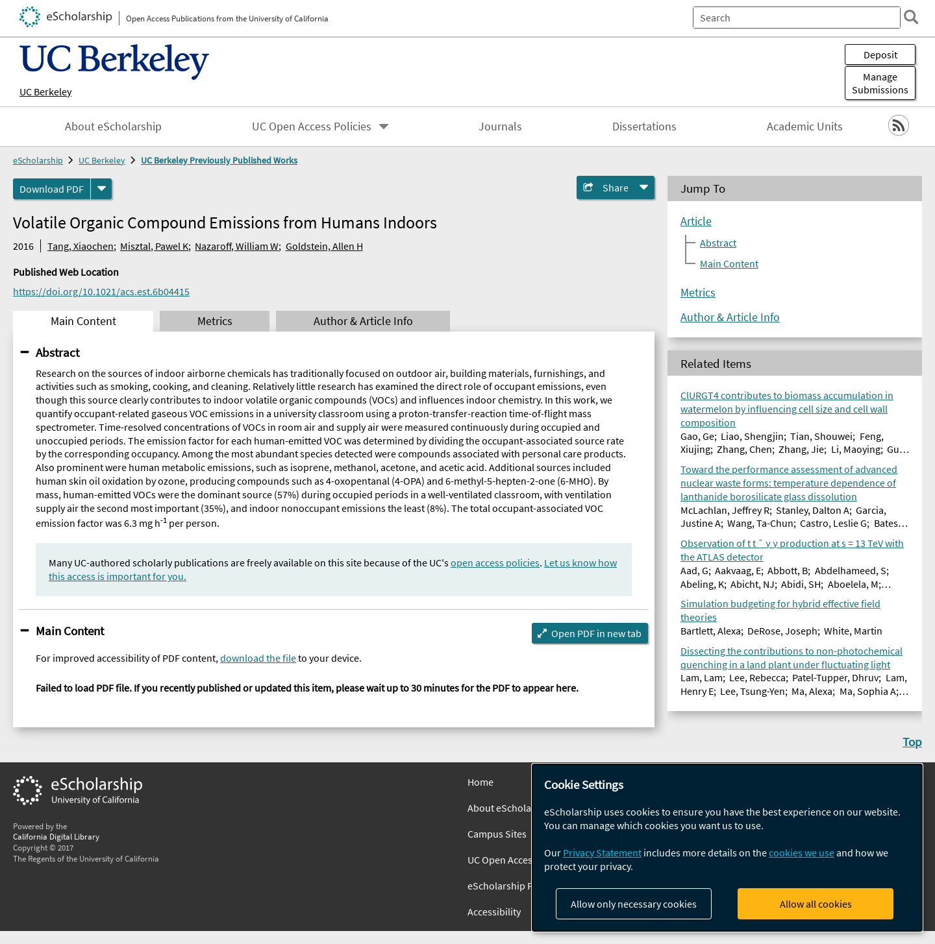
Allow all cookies (816, 903)
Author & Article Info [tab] (363, 321)
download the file (258, 657)
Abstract (57, 352)
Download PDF (51, 188)
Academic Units (805, 126)
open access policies (495, 562)
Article (696, 221)
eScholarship (38, 160)
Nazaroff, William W (237, 245)
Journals (500, 126)
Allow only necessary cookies (634, 903)
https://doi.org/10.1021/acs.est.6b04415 (101, 291)
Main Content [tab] (83, 321)
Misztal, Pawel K (154, 245)
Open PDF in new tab (596, 633)
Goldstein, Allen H (324, 245)
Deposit (880, 54)
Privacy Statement (602, 852)
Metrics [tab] (214, 321)
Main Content (70, 630)
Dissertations (644, 126)
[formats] (101, 188)
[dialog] (727, 847)
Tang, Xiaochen (80, 245)
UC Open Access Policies (311, 126)
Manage (880, 83)
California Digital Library (56, 836)
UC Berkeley (45, 91)
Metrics (698, 292)
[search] (905, 16)
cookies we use (801, 852)
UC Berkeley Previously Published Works (219, 160)
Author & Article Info (730, 317)
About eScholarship (113, 126)
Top (912, 741)
